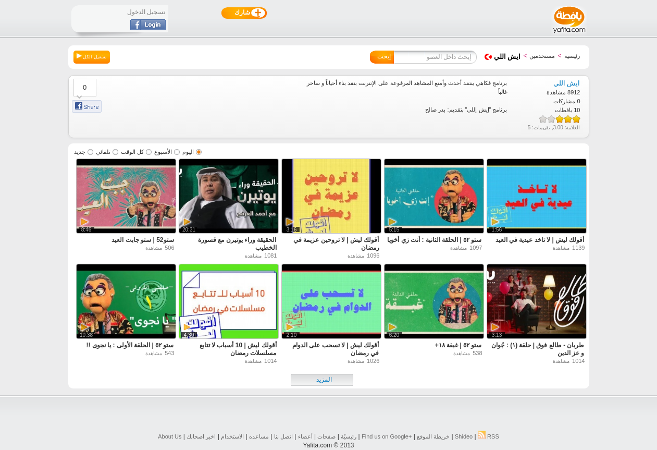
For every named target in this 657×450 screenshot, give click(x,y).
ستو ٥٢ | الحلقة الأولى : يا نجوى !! (129, 345)
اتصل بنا (283, 436)
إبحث (384, 56)
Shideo (464, 436)
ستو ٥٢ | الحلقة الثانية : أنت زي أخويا (434, 240)
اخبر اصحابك (201, 436)
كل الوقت (132, 152)
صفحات (326, 436)
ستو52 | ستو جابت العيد (142, 240)
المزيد (324, 379)
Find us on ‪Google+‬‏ (387, 436)
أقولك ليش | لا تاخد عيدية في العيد (540, 240)
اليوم (188, 152)
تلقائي (103, 152)
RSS (488, 436)
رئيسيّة (348, 436)
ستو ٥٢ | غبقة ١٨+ (458, 345)
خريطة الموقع (433, 436)
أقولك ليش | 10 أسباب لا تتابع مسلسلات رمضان (238, 349)
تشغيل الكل (92, 56)
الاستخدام (232, 436)
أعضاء (305, 436)
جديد (79, 152)
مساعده (259, 436)
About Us (169, 436)
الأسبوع (163, 152)
